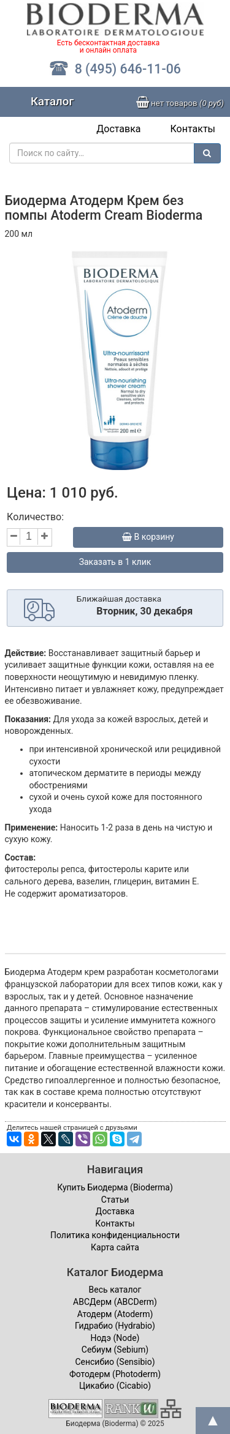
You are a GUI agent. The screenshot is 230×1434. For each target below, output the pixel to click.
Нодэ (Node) (115, 1338)
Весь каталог (115, 1289)
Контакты (193, 129)
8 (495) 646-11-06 (115, 69)
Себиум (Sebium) (115, 1349)
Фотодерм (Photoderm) (115, 1374)
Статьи (115, 1199)
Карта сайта (115, 1247)
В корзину (148, 537)
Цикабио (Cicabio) (115, 1386)
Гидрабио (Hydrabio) (115, 1326)
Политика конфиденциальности (115, 1235)
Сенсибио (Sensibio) (115, 1362)
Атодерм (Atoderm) (115, 1314)
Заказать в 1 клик (115, 562)
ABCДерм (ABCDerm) (115, 1302)
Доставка (118, 129)
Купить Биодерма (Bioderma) (115, 1187)
